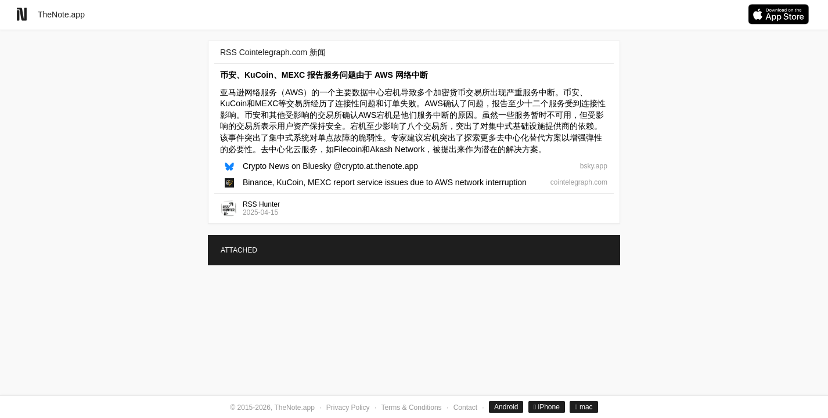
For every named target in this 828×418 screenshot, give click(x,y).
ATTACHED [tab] (239, 250)
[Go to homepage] (22, 14)
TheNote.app (61, 14)
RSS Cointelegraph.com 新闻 (273, 52)
